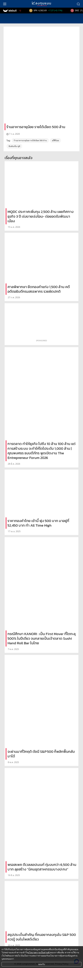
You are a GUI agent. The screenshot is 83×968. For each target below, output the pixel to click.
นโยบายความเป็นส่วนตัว (39, 952)
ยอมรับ (41, 964)
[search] (78, 4)
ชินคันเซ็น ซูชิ (14, 146)
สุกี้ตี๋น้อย (55, 140)
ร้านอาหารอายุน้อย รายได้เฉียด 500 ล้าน (30, 140)
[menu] (4, 4)
